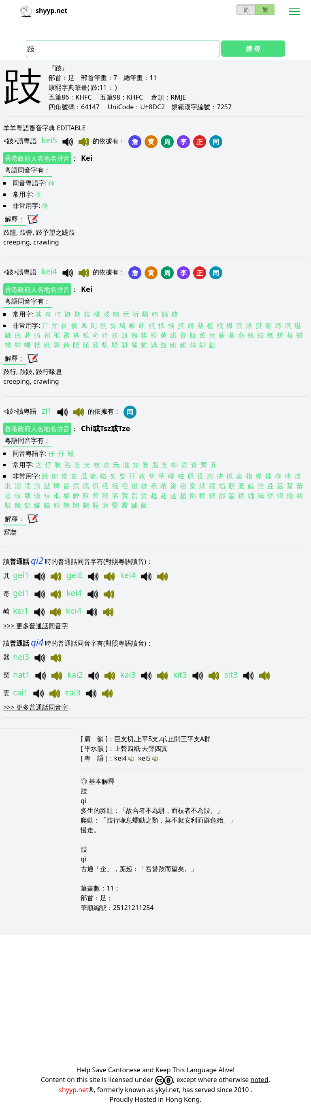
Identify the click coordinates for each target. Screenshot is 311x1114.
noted (259, 1079)
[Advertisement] (155, 995)
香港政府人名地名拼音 (37, 158)
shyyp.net (73, 1089)
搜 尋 (253, 48)
